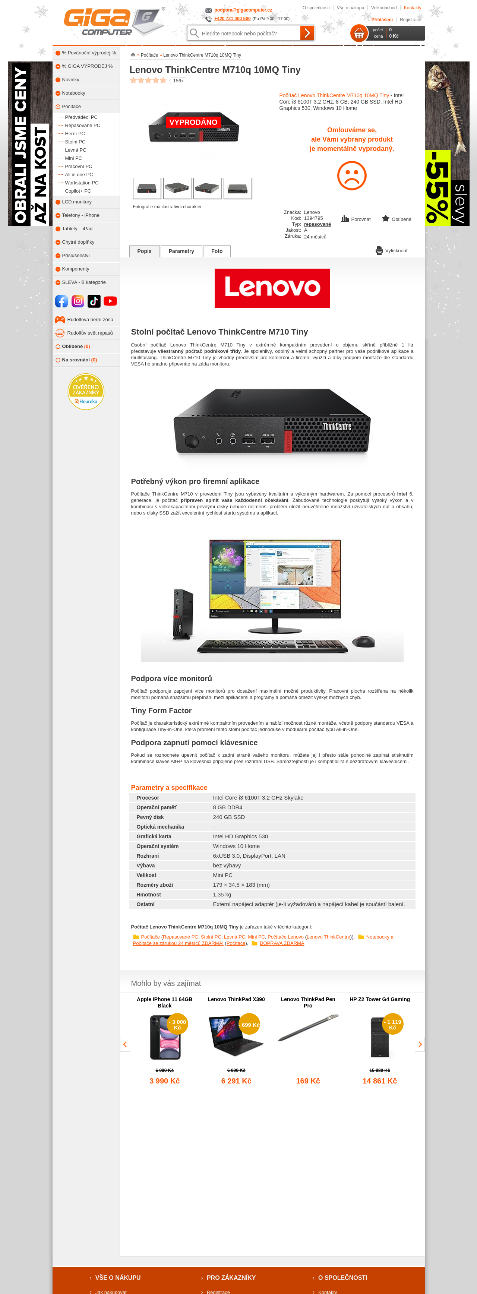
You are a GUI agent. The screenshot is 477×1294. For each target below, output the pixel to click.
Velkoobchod (384, 7)
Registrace (410, 19)
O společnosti (316, 7)
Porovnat (356, 219)
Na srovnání (76, 360)
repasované (317, 224)
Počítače (150, 937)
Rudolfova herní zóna (90, 319)
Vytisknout (392, 250)
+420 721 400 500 (233, 18)
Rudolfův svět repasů (90, 333)
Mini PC (256, 937)
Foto (216, 251)
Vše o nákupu (350, 7)
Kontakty (412, 7)
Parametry (182, 251)
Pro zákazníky (231, 1278)
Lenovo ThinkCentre (328, 937)
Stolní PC (211, 937)
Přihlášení (382, 19)
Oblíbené (73, 347)
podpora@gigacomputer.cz (243, 10)
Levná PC (234, 937)
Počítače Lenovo (286, 937)
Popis (145, 251)
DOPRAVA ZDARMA (282, 943)
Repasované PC (180, 937)
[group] (165, 1041)
